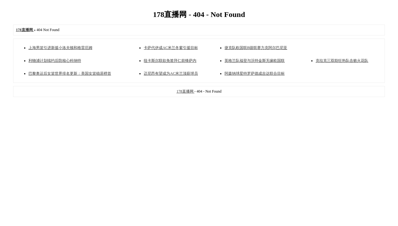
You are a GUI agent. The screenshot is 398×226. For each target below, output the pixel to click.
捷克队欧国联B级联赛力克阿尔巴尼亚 (256, 48)
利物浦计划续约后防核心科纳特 (54, 60)
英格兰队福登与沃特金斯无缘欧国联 (255, 60)
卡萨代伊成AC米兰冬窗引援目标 (171, 48)
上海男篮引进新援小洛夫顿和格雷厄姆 (60, 48)
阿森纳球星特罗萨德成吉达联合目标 (255, 73)
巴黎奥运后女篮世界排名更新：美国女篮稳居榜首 (69, 73)
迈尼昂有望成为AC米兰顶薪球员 (171, 73)
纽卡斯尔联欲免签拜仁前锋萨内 (170, 60)
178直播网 (185, 91)
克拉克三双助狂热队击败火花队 (342, 60)
